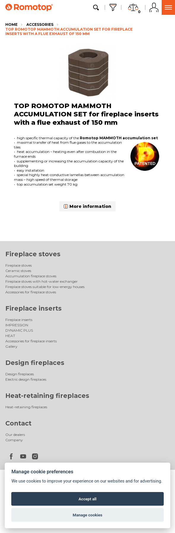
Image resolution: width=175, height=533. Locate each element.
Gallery (11, 346)
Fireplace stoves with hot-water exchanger (41, 281)
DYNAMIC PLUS (19, 330)
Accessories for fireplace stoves (30, 292)
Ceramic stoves (18, 270)
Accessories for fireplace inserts (31, 341)
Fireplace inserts (33, 308)
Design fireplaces (34, 362)
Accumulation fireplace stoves (30, 276)
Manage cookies (87, 515)
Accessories (39, 24)
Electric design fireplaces (25, 379)
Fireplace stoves (33, 254)
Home (11, 24)
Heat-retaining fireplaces (47, 395)
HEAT (10, 335)
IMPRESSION (16, 325)
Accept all (88, 498)
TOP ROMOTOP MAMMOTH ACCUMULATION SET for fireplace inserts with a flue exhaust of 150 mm (69, 31)
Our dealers (15, 434)
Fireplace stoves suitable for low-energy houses (45, 286)
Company (14, 440)
